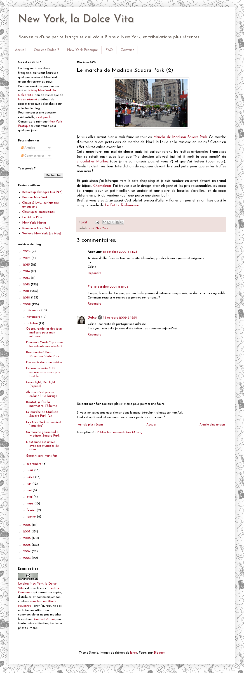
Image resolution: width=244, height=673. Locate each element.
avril (30, 497)
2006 (27, 538)
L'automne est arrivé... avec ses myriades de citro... (42, 445)
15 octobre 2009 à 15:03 (111, 287)
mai (30, 490)
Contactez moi (44, 619)
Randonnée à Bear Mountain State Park (42, 354)
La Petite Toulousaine (122, 205)
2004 (27, 551)
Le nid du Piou (32, 217)
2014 (27, 271)
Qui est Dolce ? (46, 50)
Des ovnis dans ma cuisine (44, 362)
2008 (27, 525)
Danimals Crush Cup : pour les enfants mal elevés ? (44, 344)
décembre (34, 310)
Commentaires (33, 155)
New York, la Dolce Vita (76, 19)
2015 (27, 264)
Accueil (20, 50)
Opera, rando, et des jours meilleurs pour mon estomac (44, 332)
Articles (28, 148)
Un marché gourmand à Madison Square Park (43, 434)
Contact (127, 50)
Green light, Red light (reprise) (40, 384)
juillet (31, 477)
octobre (33, 323)
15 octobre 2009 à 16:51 (120, 317)
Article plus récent (90, 424)
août (30, 470)
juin (29, 484)
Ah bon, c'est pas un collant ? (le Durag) (41, 394)
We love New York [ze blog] (41, 233)
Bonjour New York (35, 197)
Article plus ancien (212, 424)
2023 (27, 258)
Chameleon (102, 186)
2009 (27, 304)
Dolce (92, 317)
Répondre (94, 273)
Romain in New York (36, 228)
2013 (27, 278)
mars (30, 503)
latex (133, 652)
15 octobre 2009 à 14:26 (120, 252)
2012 (27, 284)
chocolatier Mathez (92, 161)
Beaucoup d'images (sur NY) (42, 192)
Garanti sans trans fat (41, 456)
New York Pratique (82, 50)
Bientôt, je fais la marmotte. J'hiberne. (42, 404)
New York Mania (34, 222)
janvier (32, 516)
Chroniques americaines (38, 212)
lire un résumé (27, 99)
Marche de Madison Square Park (180, 137)
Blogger (159, 652)
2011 (26, 291)
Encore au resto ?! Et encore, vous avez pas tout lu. (43, 372)
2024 (27, 251)
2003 (27, 558)
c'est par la (44, 117)
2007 (27, 531)
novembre (34, 317)
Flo (90, 287)
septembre (34, 464)
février (32, 510)
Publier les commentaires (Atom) (119, 432)
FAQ (109, 50)
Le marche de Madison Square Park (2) (42, 414)
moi (91, 228)
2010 (27, 297)
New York (102, 228)
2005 (27, 545)
